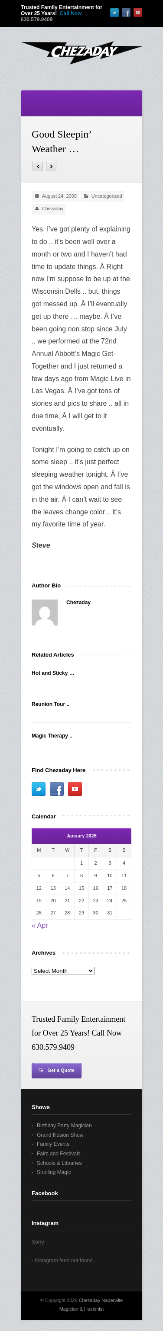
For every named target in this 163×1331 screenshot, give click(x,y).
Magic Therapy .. (52, 736)
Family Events (53, 1144)
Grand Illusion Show (60, 1135)
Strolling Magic (54, 1172)
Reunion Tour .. (50, 704)
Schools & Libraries (59, 1163)
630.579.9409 (36, 19)
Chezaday (53, 208)
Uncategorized (106, 196)
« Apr (40, 925)
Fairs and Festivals (59, 1154)
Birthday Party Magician (64, 1126)
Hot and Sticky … (53, 673)
